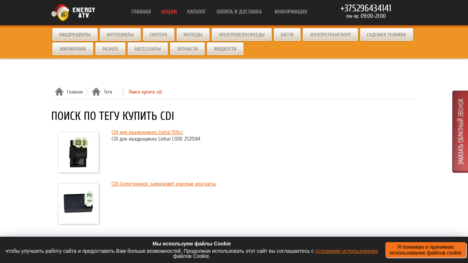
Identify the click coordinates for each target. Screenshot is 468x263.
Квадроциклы (75, 35)
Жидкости (225, 49)
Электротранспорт (330, 35)
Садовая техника (386, 35)
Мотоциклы (120, 35)
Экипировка (72, 49)
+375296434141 (365, 8)
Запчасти (187, 49)
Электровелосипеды (242, 35)
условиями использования (346, 251)
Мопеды (193, 35)
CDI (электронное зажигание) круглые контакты (164, 184)
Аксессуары (148, 49)
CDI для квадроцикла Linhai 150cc (147, 132)
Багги (287, 35)
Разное (110, 49)
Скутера (158, 35)
